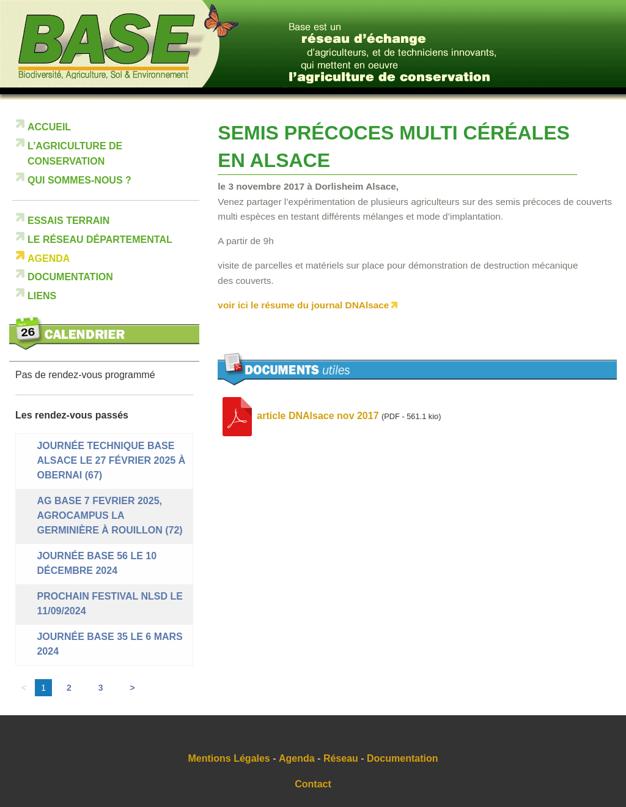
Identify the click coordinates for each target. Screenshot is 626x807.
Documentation (70, 277)
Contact (313, 784)
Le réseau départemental (100, 239)
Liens (42, 296)
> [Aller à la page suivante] (132, 688)
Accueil (49, 127)
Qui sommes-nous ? (79, 180)
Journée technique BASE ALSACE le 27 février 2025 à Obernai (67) (111, 460)
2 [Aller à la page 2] (69, 688)
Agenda (49, 258)
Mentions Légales (229, 758)
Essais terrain (68, 220)
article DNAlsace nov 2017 (317, 416)
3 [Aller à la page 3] (100, 688)
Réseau (340, 758)
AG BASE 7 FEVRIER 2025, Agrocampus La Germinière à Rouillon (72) (109, 515)
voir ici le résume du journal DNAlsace (303, 305)
